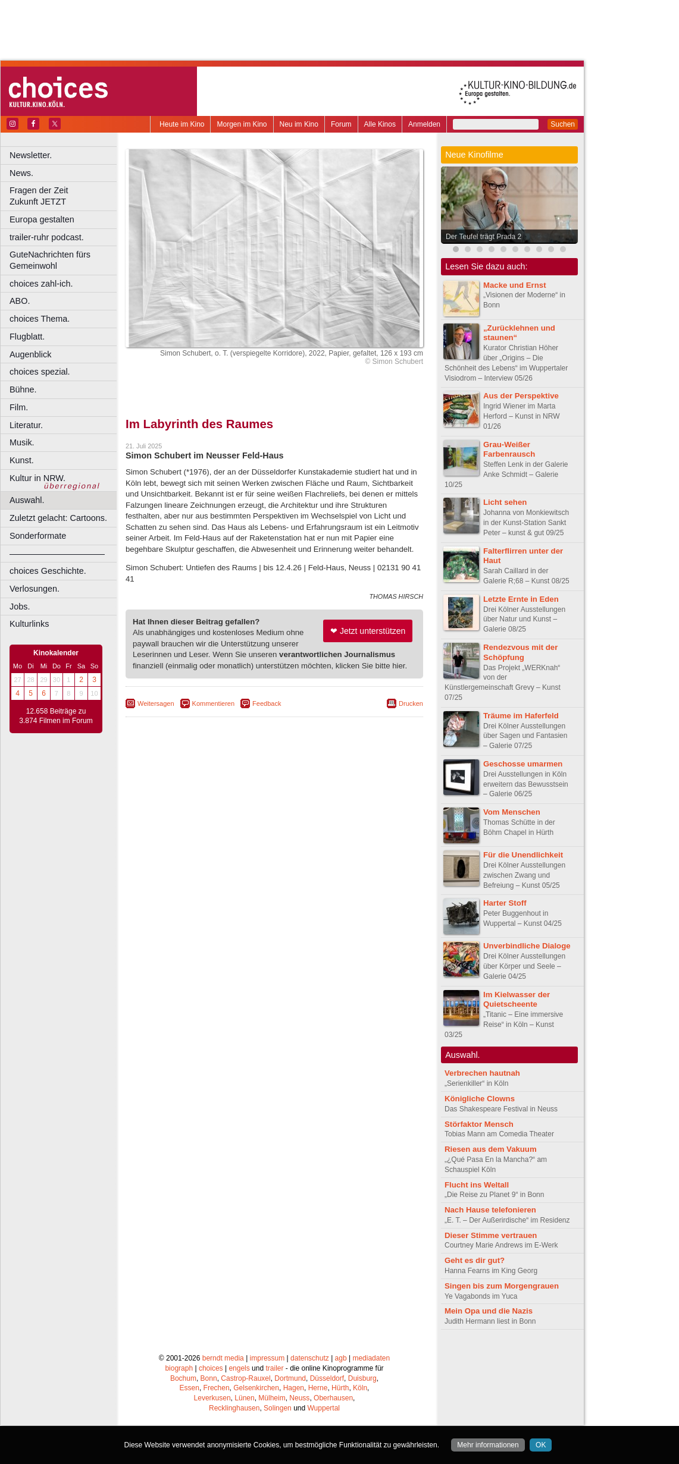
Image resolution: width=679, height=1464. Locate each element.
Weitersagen (155, 703)
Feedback (266, 703)
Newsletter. (31, 155)
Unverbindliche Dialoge (527, 945)
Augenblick (30, 354)
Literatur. (26, 425)
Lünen (244, 1398)
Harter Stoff (505, 902)
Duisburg (362, 1378)
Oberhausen (333, 1398)
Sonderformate (38, 536)
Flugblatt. (27, 336)
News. (21, 173)
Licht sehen (505, 502)
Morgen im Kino (242, 124)
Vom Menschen (511, 812)
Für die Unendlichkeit (523, 854)
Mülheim (271, 1398)
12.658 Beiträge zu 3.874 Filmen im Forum (55, 716)
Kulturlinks (29, 624)
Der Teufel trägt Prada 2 (483, 237)
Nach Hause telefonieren (490, 1209)
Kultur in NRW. (37, 478)
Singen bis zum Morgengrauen (502, 1285)
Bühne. (23, 389)
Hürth (340, 1388)
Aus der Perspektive (521, 395)
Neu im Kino (299, 124)
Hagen (293, 1388)
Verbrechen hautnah (482, 1073)
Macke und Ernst (514, 285)
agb (341, 1358)
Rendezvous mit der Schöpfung (520, 652)
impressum (267, 1358)
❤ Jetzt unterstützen (367, 631)
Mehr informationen (487, 1445)
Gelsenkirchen (256, 1388)
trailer (274, 1368)
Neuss (299, 1398)
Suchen (562, 124)
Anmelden (424, 124)
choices (211, 1368)
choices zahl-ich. (41, 283)
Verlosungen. (35, 588)
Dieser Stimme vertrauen (491, 1235)
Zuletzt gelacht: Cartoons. (58, 518)
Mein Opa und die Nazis (489, 1310)
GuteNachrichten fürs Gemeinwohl (50, 260)
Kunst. (22, 460)
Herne (318, 1388)
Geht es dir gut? (475, 1260)
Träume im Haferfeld (521, 715)
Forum (341, 124)
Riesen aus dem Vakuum (491, 1149)
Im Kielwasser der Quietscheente (516, 999)
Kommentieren (213, 703)
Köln (360, 1388)
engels (239, 1368)
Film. (19, 407)
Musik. (22, 442)
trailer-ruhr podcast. (47, 237)
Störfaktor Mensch (479, 1124)
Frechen (217, 1388)
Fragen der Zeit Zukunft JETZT (65, 196)
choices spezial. (40, 371)
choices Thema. (40, 318)
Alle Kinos (380, 124)
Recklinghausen (234, 1408)
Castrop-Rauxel (245, 1378)
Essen (189, 1388)
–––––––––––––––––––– (57, 553)
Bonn (209, 1378)
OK (541, 1445)
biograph (179, 1368)
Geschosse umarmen (522, 763)
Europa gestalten (42, 219)
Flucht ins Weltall (477, 1184)
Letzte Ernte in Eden (521, 599)
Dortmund (290, 1378)
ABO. (20, 301)
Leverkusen (212, 1398)
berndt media (223, 1358)
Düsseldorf (327, 1378)
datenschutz (309, 1358)
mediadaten (371, 1358)
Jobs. (20, 606)
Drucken (411, 703)
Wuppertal (324, 1408)
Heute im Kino (181, 124)
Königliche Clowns (480, 1098)
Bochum (183, 1378)
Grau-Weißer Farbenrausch (509, 449)
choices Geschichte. (48, 571)
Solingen (278, 1408)
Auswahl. (27, 500)
